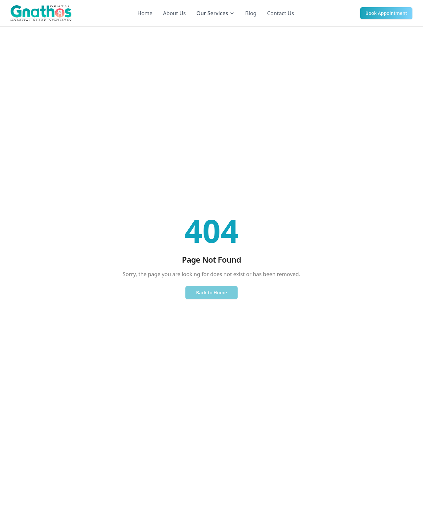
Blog (250, 13)
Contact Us (280, 13)
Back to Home (211, 292)
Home (145, 13)
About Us (174, 13)
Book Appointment (386, 13)
